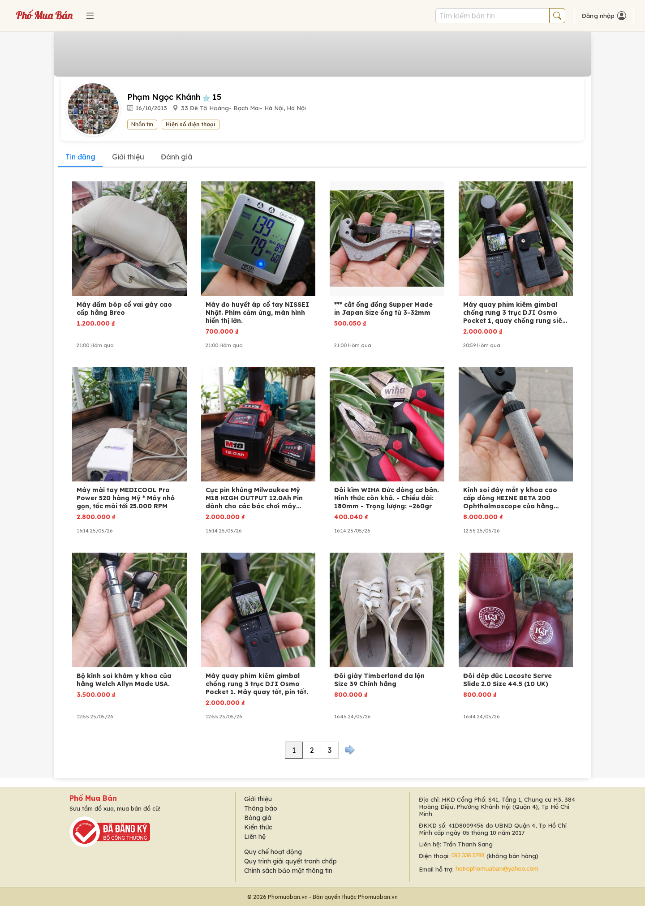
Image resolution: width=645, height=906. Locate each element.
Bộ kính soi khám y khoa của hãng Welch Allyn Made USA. (124, 680)
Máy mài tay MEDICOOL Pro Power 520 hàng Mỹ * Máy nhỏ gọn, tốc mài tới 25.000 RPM (126, 498)
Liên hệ (255, 837)
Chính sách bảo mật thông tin (288, 871)
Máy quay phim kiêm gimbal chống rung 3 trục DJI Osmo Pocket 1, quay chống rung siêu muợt (514, 313)
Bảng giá (257, 818)
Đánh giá (177, 156)
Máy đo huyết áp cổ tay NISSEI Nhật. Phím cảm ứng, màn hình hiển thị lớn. (257, 313)
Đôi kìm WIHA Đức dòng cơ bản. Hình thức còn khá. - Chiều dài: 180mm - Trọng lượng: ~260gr (386, 498)
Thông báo (260, 808)
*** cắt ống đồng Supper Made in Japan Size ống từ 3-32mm (383, 309)
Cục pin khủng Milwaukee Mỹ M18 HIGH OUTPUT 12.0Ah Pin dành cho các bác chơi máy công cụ (254, 498)
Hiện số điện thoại (190, 124)
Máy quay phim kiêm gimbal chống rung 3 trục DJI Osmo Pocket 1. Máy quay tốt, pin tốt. (257, 684)
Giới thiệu (128, 156)
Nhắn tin (142, 124)
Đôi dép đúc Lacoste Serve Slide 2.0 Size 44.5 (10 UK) (507, 680)
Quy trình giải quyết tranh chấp (290, 861)
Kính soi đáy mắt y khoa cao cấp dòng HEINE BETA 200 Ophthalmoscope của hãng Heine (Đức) (510, 498)
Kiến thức (258, 827)
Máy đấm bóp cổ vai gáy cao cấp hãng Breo (124, 309)
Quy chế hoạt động (273, 852)
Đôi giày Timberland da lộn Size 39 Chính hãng (379, 680)
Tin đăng (80, 156)
